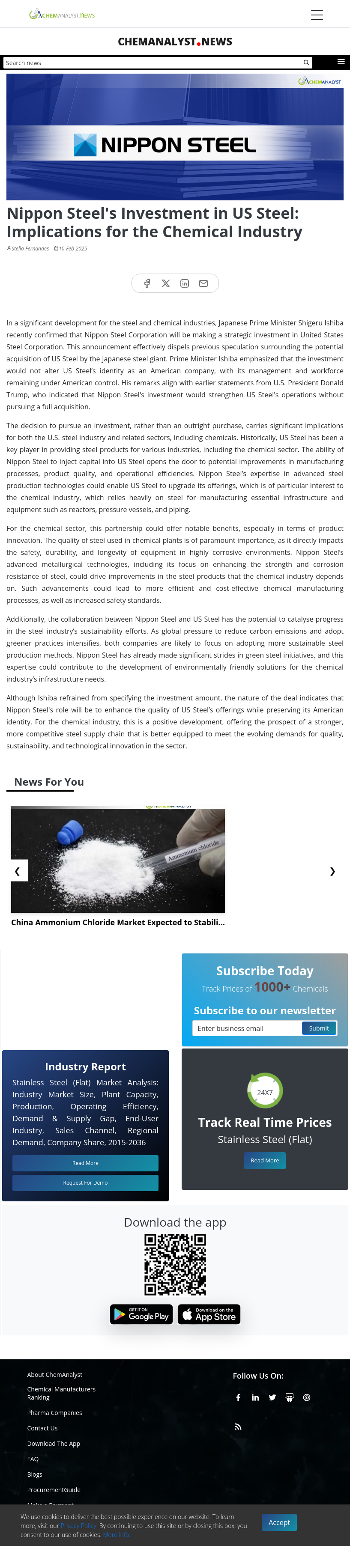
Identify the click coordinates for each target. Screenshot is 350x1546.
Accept (279, 1522)
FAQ (33, 1459)
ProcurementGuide (54, 1490)
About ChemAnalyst (55, 1374)
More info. (116, 1535)
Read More (265, 1160)
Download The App (54, 1443)
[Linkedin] (255, 1396)
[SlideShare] (289, 1396)
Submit (319, 1028)
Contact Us (42, 1428)
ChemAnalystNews (175, 41)
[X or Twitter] (272, 1396)
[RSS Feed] (238, 1425)
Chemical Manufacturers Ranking (61, 1393)
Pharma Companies (54, 1413)
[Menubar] (317, 15)
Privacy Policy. (79, 1526)
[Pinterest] (306, 1396)
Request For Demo (85, 1182)
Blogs (34, 1474)
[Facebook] (238, 1396)
